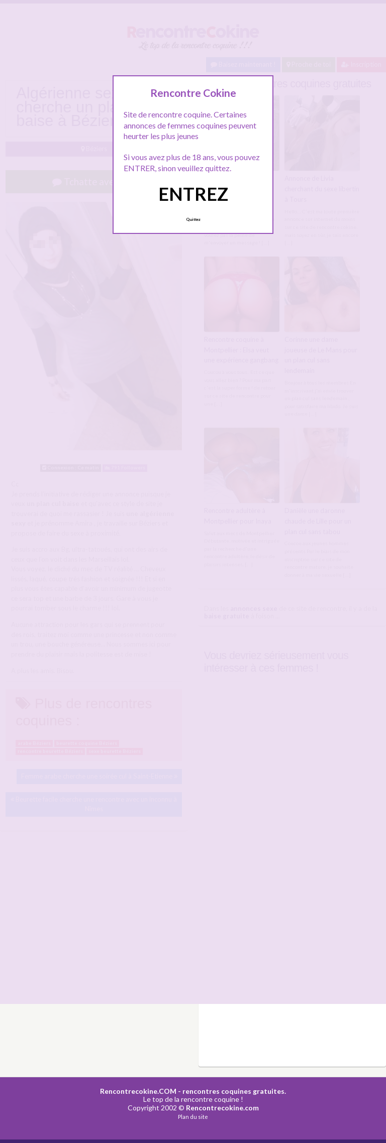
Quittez (193, 219)
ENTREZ (193, 194)
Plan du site (193, 1116)
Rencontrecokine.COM (138, 1091)
